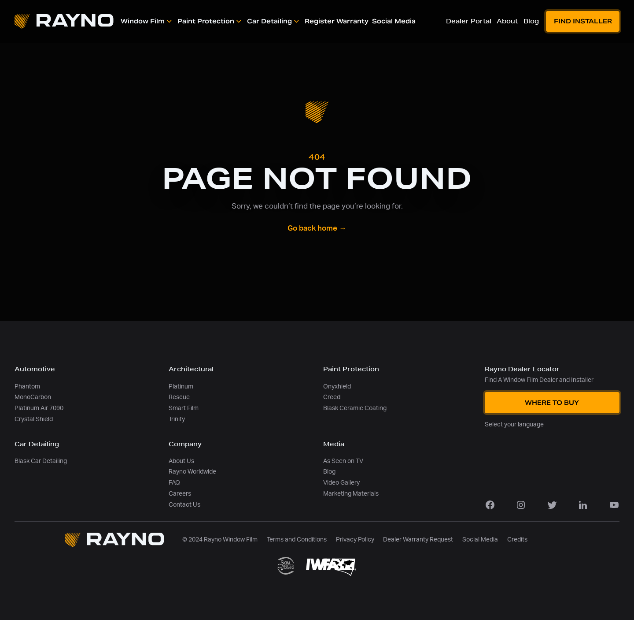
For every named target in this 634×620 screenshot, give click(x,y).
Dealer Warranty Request (418, 539)
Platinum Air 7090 (39, 408)
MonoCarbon (33, 397)
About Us (181, 461)
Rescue (179, 397)
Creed (331, 397)
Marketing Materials (351, 493)
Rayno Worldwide (192, 471)
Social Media (480, 539)
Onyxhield (337, 386)
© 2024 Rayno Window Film (220, 539)
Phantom (27, 386)
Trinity (177, 419)
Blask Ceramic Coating (355, 408)
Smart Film (184, 408)
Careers (180, 493)
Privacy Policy (355, 539)
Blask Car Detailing (41, 461)
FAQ (174, 482)
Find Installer (583, 21)
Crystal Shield (34, 419)
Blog (329, 471)
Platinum (181, 386)
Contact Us (184, 504)
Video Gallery (341, 482)
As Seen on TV (343, 461)
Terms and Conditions (297, 539)
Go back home (317, 228)
